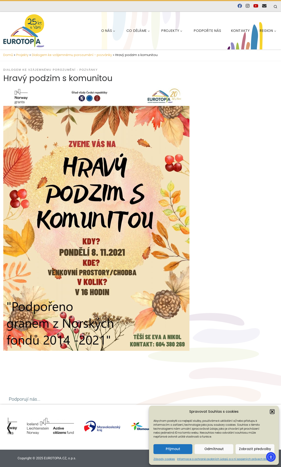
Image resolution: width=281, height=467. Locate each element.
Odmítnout (214, 449)
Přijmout (173, 449)
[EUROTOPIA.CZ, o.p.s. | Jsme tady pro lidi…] (34, 30)
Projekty (22, 55)
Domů (8, 55)
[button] (272, 411)
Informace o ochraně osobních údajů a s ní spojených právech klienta (224, 459)
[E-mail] (264, 6)
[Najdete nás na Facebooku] (240, 6)
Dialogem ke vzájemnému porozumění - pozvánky (72, 55)
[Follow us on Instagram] (248, 6)
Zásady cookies (164, 459)
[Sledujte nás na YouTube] (255, 6)
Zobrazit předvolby (255, 449)
